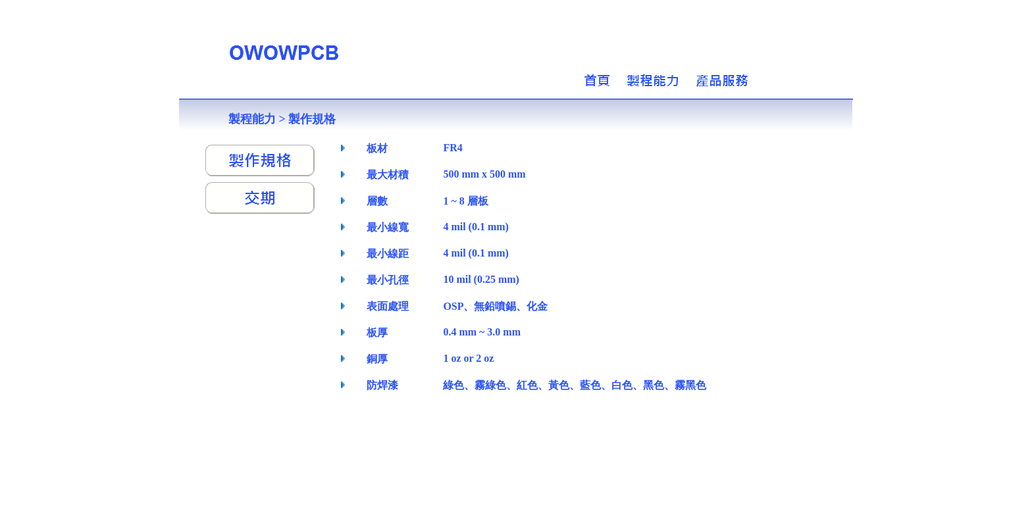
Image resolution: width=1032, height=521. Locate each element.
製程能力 (252, 119)
